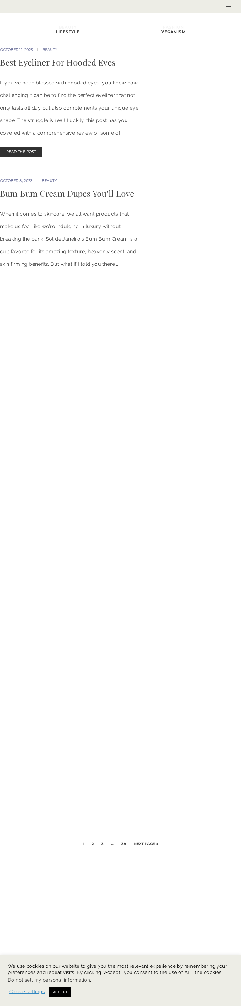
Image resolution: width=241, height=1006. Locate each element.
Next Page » (146, 844)
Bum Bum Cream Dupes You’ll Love (67, 193)
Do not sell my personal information (49, 979)
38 (123, 844)
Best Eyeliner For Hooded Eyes (57, 62)
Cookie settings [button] (27, 991)
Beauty (49, 49)
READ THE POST (21, 151)
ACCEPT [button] (60, 992)
